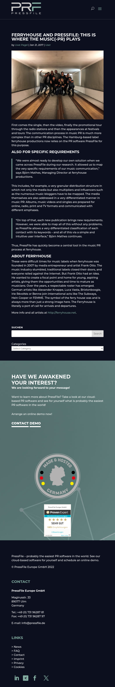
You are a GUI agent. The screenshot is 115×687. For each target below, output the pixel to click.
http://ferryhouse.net (62, 312)
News (17, 646)
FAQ (17, 650)
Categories (18, 344)
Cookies (19, 667)
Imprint (19, 659)
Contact (19, 655)
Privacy (19, 663)
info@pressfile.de (33, 623)
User (48, 44)
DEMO (35, 423)
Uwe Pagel (21, 44)
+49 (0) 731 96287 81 (30, 612)
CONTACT (20, 423)
